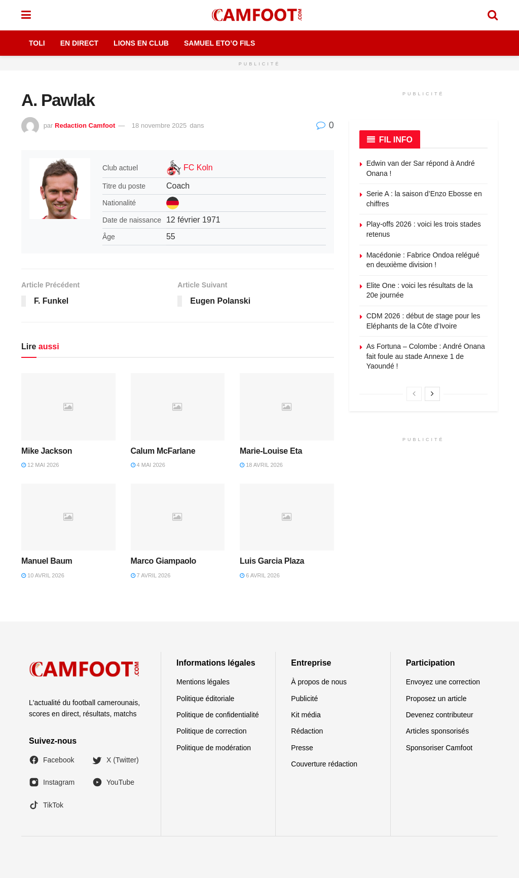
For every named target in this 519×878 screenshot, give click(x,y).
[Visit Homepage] (259, 15)
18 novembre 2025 (159, 125)
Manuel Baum (46, 561)
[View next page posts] (432, 394)
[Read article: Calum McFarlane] (178, 407)
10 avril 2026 (42, 575)
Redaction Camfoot (85, 125)
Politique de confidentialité (217, 715)
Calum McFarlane (163, 451)
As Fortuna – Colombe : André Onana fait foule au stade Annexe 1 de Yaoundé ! (425, 356)
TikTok (46, 805)
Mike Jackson (46, 451)
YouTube (113, 782)
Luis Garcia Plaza (272, 561)
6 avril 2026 (260, 575)
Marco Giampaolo (163, 561)
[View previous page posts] (414, 394)
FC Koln (198, 167)
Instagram (52, 782)
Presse (302, 748)
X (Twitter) (115, 760)
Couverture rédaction (324, 764)
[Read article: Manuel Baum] (68, 517)
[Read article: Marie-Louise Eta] (287, 407)
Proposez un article (436, 698)
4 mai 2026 (148, 465)
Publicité (304, 698)
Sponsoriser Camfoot (439, 748)
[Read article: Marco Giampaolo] (178, 517)
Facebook (51, 760)
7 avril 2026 (151, 575)
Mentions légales (203, 682)
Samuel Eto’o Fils (219, 43)
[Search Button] (493, 15)
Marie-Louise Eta (271, 451)
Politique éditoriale (205, 698)
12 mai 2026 (40, 465)
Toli (37, 43)
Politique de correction (211, 731)
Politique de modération (213, 748)
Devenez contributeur (439, 715)
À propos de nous (319, 682)
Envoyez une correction (443, 682)
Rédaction (307, 731)
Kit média (305, 715)
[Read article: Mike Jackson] (68, 407)
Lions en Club (141, 43)
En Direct (79, 43)
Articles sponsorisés (437, 731)
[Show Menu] (26, 15)
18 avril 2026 (261, 465)
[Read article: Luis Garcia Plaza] (287, 517)
